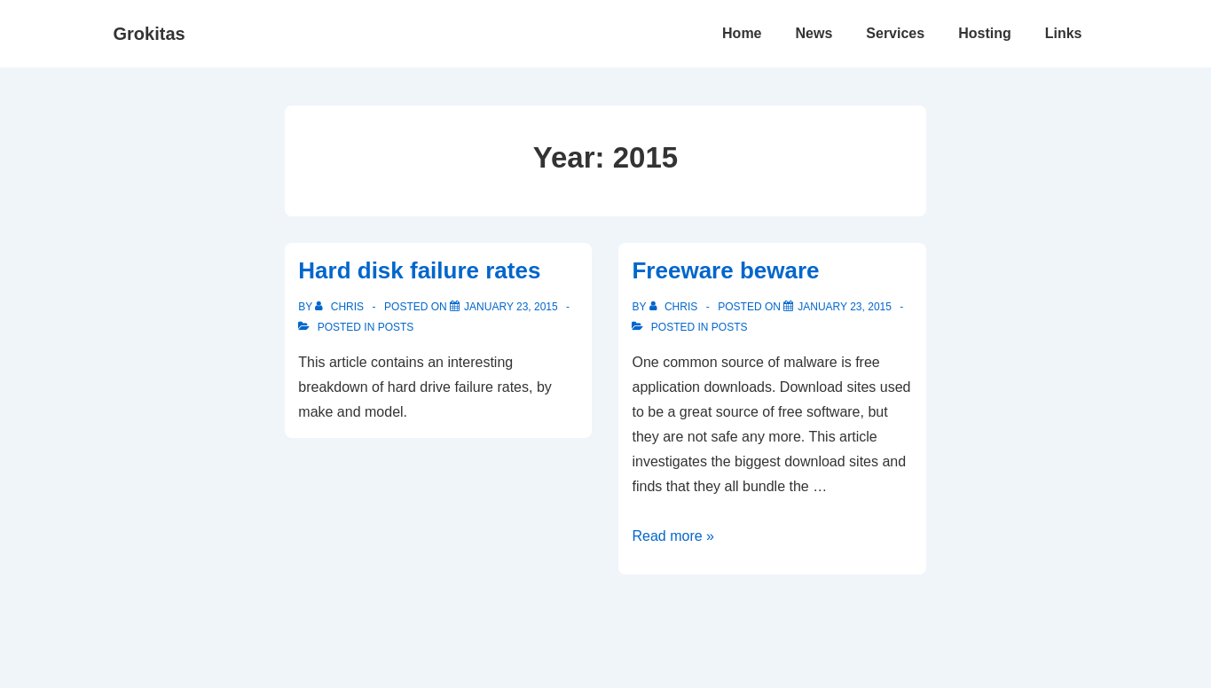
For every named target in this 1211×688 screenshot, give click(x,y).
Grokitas (149, 33)
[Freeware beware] (845, 307)
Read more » (673, 535)
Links (1063, 33)
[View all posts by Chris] (340, 307)
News (814, 33)
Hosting (984, 33)
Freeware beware (725, 270)
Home (741, 33)
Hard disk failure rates (419, 270)
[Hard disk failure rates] (511, 307)
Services (895, 33)
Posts (396, 327)
